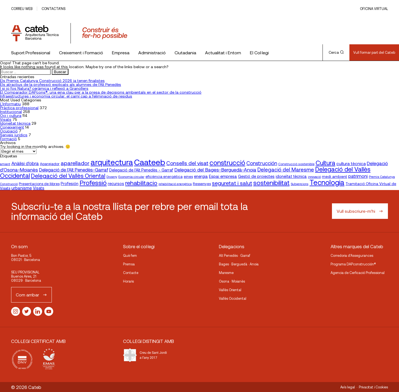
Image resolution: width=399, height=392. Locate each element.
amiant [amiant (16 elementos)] (5, 164)
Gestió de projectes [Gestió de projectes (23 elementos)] (256, 176)
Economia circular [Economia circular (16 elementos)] (131, 176)
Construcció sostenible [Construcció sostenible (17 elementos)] (296, 164)
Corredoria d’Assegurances (352, 255)
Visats (5, 119)
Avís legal (347, 387)
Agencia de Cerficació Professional (358, 273)
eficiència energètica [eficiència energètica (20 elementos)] (164, 176)
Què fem (130, 255)
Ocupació (9, 131)
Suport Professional (30, 52)
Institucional (11, 111)
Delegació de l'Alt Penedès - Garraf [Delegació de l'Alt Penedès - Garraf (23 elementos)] (141, 170)
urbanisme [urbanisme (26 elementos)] (21, 187)
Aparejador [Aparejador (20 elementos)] (50, 164)
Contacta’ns (53, 9)
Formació (8, 138)
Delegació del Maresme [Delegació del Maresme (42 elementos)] (285, 169)
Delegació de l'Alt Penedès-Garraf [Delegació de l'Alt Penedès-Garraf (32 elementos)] (73, 169)
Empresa (120, 52)
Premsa (129, 264)
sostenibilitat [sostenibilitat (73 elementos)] (271, 182)
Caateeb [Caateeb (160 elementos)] (149, 162)
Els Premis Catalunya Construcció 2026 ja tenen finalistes (52, 80)
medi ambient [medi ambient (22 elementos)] (334, 176)
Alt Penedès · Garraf (234, 255)
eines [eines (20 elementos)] (188, 176)
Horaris (128, 281)
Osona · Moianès (232, 281)
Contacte (130, 273)
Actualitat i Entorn (223, 52)
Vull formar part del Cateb (374, 52)
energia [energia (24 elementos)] (201, 176)
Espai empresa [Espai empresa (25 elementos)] (223, 176)
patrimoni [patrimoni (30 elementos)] (358, 176)
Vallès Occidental (232, 298)
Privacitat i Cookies (373, 387)
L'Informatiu (10, 103)
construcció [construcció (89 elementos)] (227, 162)
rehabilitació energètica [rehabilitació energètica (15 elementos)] (175, 184)
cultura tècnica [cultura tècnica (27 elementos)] (351, 163)
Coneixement (12, 127)
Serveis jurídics (13, 134)
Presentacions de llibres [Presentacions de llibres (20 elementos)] (39, 183)
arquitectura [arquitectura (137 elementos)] (112, 162)
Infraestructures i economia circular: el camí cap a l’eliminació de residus (66, 96)
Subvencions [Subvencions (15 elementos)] (299, 184)
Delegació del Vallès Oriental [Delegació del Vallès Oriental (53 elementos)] (68, 175)
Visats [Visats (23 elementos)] (38, 188)
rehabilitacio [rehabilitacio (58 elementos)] (141, 182)
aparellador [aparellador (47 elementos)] (75, 163)
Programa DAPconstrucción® (353, 264)
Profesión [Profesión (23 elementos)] (69, 183)
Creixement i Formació (81, 52)
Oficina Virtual (374, 9)
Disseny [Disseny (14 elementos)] (111, 176)
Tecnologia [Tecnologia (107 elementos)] (327, 182)
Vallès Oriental (230, 290)
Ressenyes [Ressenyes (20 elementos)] (202, 183)
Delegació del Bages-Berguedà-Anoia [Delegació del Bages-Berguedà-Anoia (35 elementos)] (215, 169)
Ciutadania (185, 52)
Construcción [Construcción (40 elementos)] (261, 163)
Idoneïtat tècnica (15, 123)
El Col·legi (259, 52)
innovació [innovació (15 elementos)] (314, 176)
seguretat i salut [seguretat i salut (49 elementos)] (232, 183)
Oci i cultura (10, 115)
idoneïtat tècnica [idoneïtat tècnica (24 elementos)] (291, 176)
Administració (152, 52)
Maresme (226, 273)
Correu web (21, 9)
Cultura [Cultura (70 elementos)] (325, 162)
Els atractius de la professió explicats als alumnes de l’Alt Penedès (60, 84)
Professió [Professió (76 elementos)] (93, 182)
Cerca (336, 52)
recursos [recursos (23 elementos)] (116, 183)
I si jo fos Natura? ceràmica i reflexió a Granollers (44, 88)
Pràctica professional (19, 107)
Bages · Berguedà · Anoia (239, 264)
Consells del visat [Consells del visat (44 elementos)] (187, 163)
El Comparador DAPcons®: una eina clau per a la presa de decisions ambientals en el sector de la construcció (100, 92)
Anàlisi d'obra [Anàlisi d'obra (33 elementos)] (25, 163)
